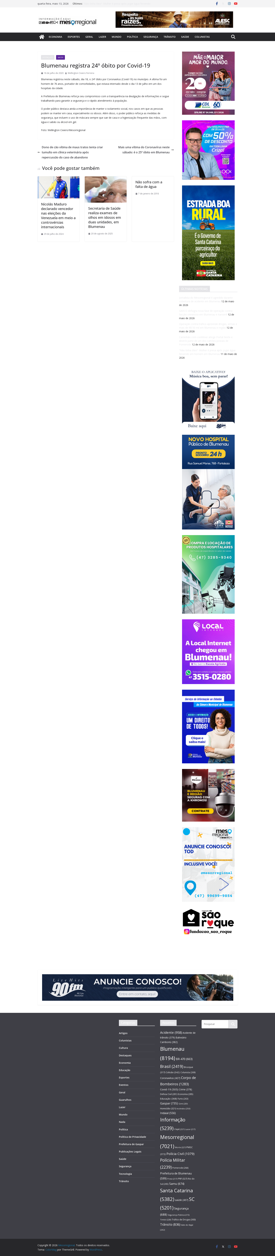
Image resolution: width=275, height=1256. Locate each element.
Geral (89, 36)
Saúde (185, 36)
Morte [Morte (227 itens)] (180, 1147)
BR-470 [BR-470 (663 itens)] (184, 1059)
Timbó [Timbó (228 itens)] (165, 1219)
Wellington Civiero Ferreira (81, 73)
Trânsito (170, 36)
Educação (124, 1070)
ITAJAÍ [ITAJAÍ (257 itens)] (179, 1129)
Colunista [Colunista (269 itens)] (188, 1072)
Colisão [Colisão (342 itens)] (173, 1072)
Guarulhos (125, 1099)
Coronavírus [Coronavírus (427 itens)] (170, 1078)
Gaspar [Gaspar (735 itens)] (169, 1103)
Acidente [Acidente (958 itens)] (171, 1032)
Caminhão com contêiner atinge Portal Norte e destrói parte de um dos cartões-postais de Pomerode (206, 340)
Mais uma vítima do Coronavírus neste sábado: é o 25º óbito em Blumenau (146, 149)
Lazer (102, 36)
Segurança (150, 36)
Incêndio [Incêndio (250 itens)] (183, 1108)
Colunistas (202, 36)
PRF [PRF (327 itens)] (182, 1178)
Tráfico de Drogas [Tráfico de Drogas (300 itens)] (184, 1219)
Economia (55, 36)
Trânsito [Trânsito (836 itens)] (170, 1224)
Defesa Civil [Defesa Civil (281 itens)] (168, 1094)
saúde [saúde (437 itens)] (181, 1200)
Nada (122, 1122)
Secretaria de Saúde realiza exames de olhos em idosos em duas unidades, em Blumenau (104, 217)
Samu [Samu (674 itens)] (176, 1184)
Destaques (47, 57)
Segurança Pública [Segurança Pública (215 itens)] (178, 1215)
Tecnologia (125, 1173)
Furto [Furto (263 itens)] (183, 1098)
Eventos (123, 1085)
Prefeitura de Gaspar (131, 1144)
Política (132, 36)
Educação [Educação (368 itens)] (168, 1098)
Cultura (123, 1048)
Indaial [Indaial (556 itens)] (168, 1113)
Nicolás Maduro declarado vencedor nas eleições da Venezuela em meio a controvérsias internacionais (58, 215)
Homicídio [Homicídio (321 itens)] (168, 1108)
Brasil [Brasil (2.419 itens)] (171, 1066)
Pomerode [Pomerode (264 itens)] (180, 1167)
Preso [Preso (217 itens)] (172, 1178)
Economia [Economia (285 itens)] (185, 1094)
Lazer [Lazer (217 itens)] (190, 1129)
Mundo (116, 36)
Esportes (74, 36)
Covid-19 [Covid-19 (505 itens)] (169, 1089)
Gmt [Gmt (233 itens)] (183, 1103)
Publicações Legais (130, 1151)
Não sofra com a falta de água (148, 184)
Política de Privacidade (132, 1136)
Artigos (123, 1033)
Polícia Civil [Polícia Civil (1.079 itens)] (180, 1153)
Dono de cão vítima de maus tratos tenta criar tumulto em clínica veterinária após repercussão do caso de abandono (70, 152)
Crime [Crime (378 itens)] (185, 1089)
